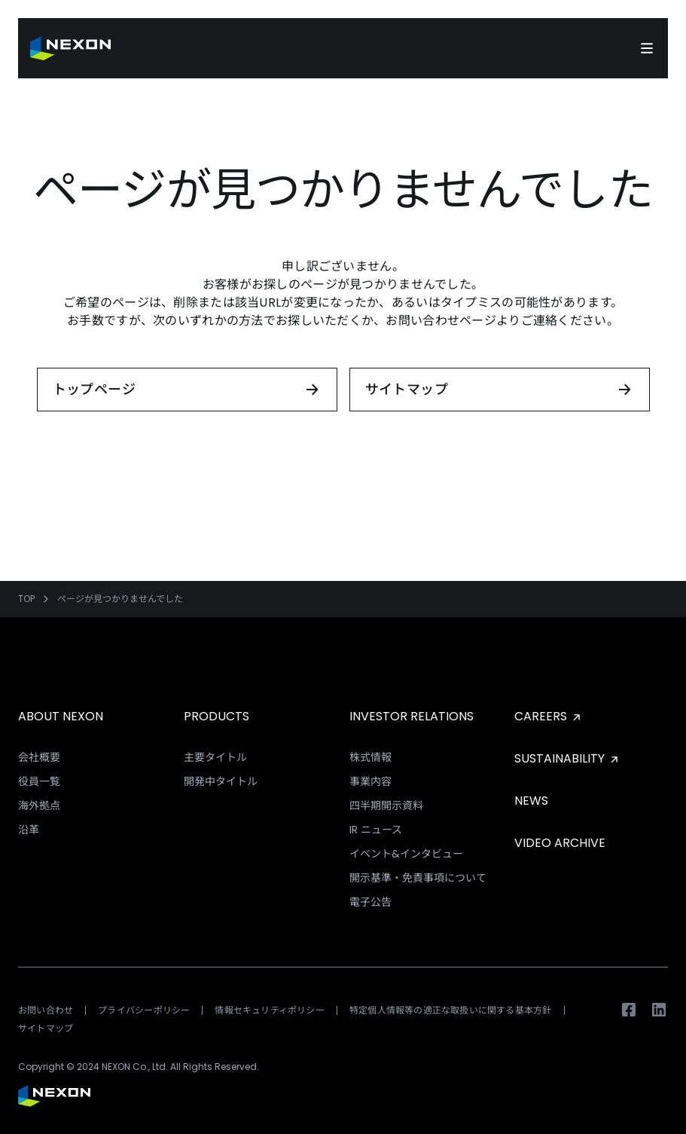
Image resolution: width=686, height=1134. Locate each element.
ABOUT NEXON (60, 716)
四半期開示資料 (386, 805)
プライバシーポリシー (144, 1010)
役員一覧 (39, 781)
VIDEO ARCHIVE (559, 842)
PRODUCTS (216, 716)
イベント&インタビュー (406, 853)
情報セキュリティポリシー (270, 1010)
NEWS (531, 800)
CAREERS (549, 716)
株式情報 (370, 757)
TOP (26, 599)
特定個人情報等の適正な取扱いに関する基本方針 (450, 1010)
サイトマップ (45, 1028)
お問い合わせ (45, 1010)
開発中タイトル (221, 781)
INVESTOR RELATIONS (411, 716)
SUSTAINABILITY (567, 758)
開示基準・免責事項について (417, 877)
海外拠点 (39, 805)
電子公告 (370, 901)
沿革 (28, 829)
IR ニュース (375, 829)
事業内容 (370, 781)
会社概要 (39, 757)
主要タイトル (215, 757)
